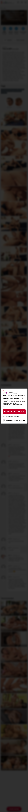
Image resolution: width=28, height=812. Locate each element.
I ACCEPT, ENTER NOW (14, 412)
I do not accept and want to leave (11, 416)
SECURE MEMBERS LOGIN (15, 420)
